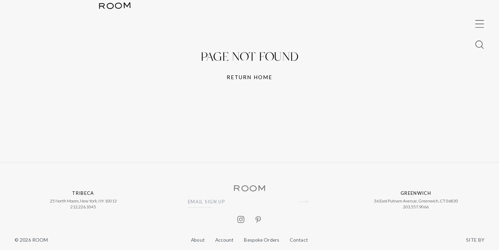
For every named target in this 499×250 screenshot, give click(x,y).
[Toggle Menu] (479, 114)
